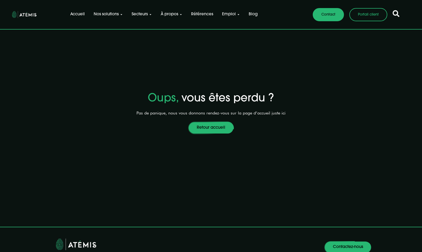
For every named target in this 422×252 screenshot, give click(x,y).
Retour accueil (211, 128)
